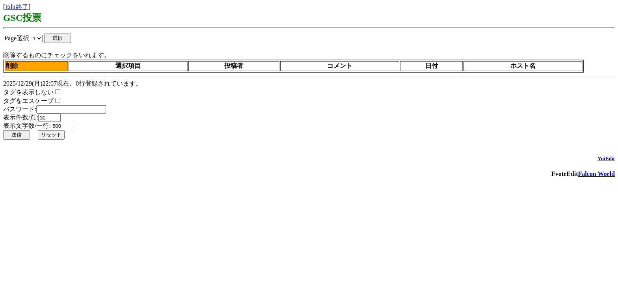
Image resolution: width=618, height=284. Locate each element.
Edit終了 (16, 7)
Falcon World (596, 173)
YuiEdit (606, 158)
